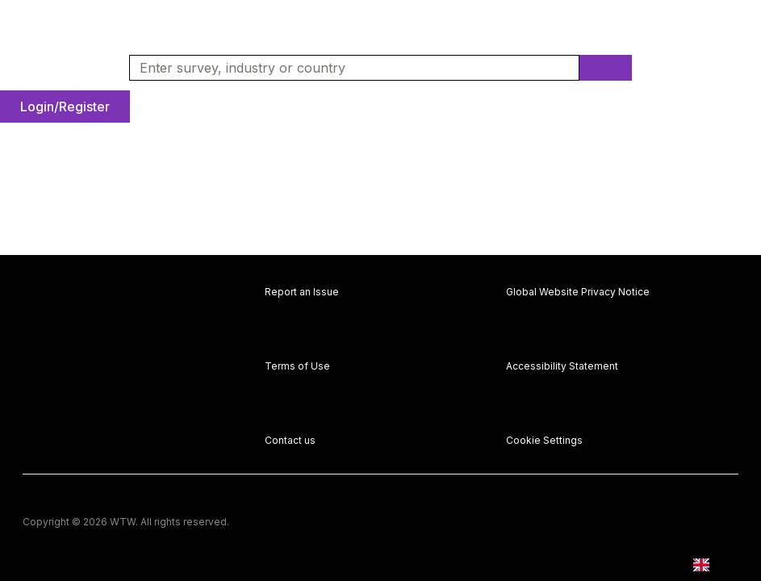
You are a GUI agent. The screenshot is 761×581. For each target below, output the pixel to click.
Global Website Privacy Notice (578, 292)
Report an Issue (302, 292)
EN (713, 565)
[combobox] (348, 68)
